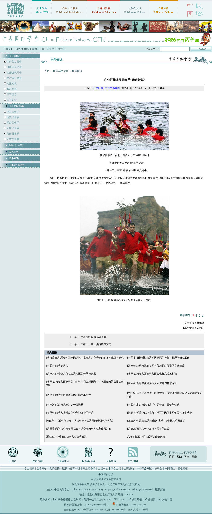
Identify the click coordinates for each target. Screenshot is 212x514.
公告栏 (13, 461)
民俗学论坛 (63, 461)
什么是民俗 (15, 56)
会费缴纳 (129, 468)
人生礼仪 (11, 83)
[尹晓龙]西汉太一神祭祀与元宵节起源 (148, 428)
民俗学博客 (88, 461)
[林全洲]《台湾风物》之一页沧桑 (64, 404)
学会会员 (116, 468)
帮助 (179, 456)
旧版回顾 (183, 468)
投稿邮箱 (136, 499)
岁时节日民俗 (14, 78)
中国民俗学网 (112, 88)
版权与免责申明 (71, 468)
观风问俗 (14, 151)
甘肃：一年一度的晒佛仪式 (96, 344)
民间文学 (11, 99)
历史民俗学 (12, 117)
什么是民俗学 (16, 106)
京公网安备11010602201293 (131, 504)
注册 (171, 456)
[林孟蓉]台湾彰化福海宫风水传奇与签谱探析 (152, 383)
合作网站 (42, 468)
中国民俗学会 (61, 489)
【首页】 (8, 48)
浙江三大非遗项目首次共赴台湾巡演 (66, 436)
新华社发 (98, 88)
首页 (46, 71)
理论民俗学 (12, 122)
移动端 (158, 468)
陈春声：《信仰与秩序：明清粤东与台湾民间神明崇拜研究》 (80, 420)
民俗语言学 (12, 133)
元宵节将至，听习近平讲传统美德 (146, 436)
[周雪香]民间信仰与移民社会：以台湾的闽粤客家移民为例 (78, 428)
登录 (194, 456)
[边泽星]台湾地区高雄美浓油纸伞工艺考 (68, 394)
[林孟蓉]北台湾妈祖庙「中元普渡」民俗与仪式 (153, 404)
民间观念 (11, 94)
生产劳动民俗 (14, 61)
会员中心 (103, 468)
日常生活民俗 (14, 67)
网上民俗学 (89, 468)
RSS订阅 (133, 461)
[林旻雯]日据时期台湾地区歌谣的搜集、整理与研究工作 (158, 357)
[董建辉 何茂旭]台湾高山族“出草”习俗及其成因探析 (156, 420)
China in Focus (16, 164)
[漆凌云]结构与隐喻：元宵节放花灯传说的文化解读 (155, 365)
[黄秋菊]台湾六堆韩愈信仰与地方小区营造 (69, 412)
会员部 (151, 499)
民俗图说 (77, 71)
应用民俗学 (12, 128)
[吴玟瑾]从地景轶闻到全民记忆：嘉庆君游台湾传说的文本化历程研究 (85, 357)
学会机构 (29, 468)
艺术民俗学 (12, 139)
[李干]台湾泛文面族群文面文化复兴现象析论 (152, 373)
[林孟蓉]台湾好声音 (57, 365)
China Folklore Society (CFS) (88, 489)
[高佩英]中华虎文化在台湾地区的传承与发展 (71, 373)
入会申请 (111, 461)
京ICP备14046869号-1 (97, 504)
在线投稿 (38, 461)
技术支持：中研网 (138, 509)
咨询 (186, 456)
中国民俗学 (12, 111)
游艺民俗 (11, 88)
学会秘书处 (64, 499)
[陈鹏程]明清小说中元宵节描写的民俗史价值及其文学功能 (159, 412)
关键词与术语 (16, 145)
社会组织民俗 (14, 72)
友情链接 (54, 468)
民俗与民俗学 (60, 71)
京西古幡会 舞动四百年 (93, 337)
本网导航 (170, 468)
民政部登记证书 (73, 504)
